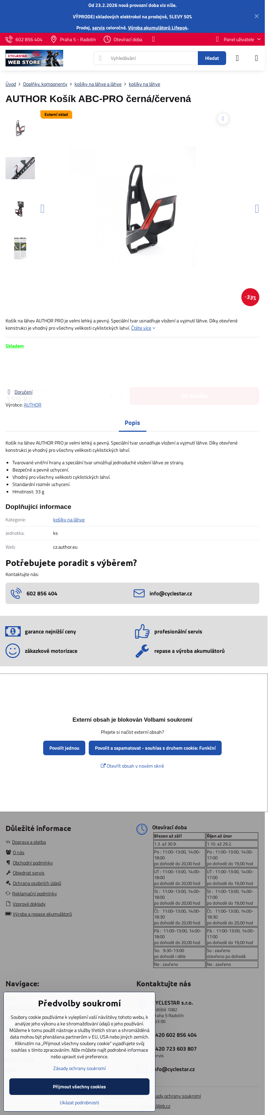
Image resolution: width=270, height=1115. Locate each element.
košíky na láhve (69, 519)
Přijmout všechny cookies (79, 1086)
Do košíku (194, 368)
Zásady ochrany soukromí (174, 1095)
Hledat (212, 58)
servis (98, 27)
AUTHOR (32, 404)
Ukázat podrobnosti (79, 1102)
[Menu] (256, 58)
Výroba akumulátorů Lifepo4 (157, 27)
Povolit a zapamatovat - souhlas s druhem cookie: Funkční (155, 747)
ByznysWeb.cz (155, 1105)
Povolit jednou (64, 747)
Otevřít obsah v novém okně (132, 765)
